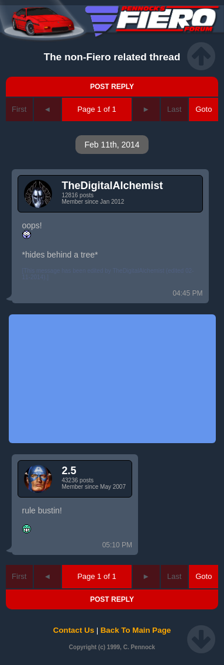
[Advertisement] (112, 378)
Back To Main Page (136, 630)
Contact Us (73, 630)
